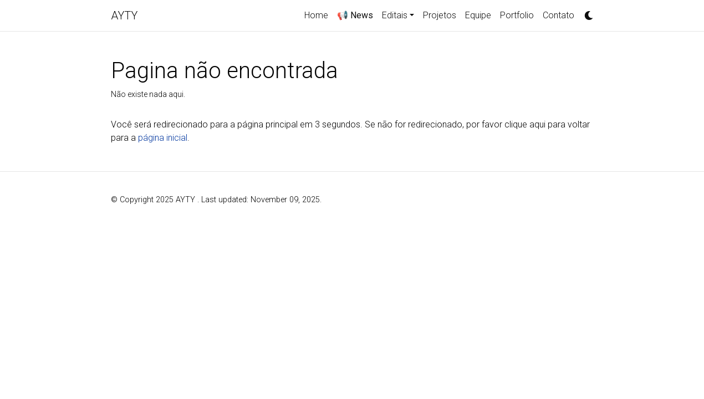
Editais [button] (394, 15)
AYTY (124, 15)
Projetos (439, 15)
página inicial (162, 137)
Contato (558, 15)
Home (316, 15)
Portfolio (517, 15)
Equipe (478, 15)
